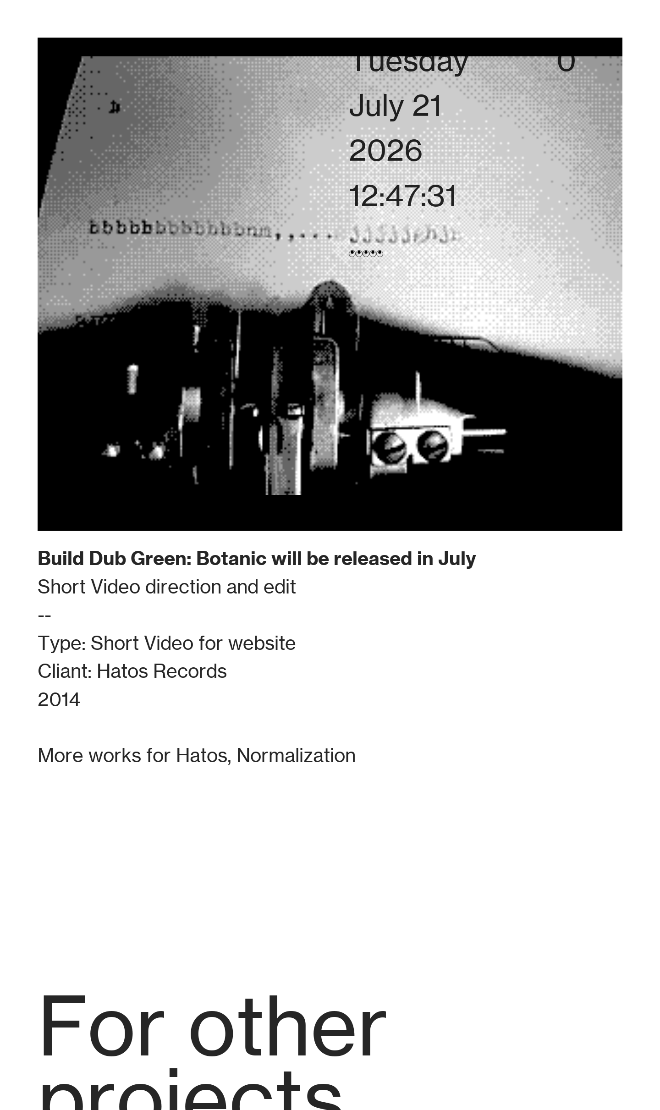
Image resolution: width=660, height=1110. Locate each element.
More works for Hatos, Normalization (197, 755)
